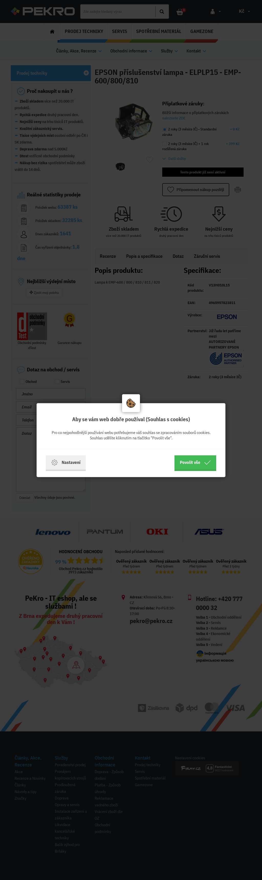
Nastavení (65, 462)
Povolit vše (195, 462)
